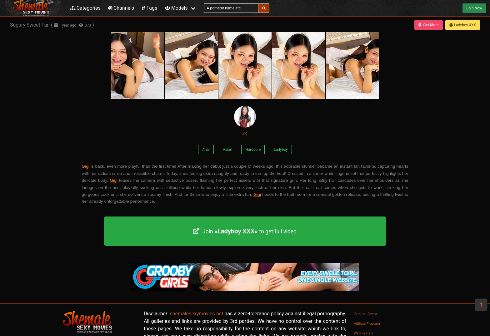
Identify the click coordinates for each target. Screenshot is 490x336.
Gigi (245, 120)
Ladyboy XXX (462, 25)
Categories (85, 8)
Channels (121, 8)
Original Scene (366, 314)
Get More (428, 25)
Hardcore (253, 149)
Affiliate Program (367, 324)
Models (176, 8)
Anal (206, 149)
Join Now (474, 8)
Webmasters (363, 333)
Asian (227, 149)
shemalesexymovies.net (196, 314)
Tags (149, 8)
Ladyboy (281, 149)
